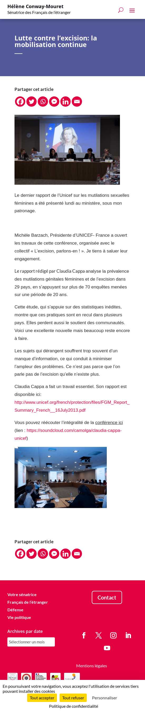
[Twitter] (31, 101)
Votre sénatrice (22, 594)
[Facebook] (20, 101)
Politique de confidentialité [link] (73, 706)
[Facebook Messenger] (54, 101)
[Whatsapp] (43, 101)
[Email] (77, 101)
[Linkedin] (65, 101)
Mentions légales (91, 665)
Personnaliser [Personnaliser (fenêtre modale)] (104, 697)
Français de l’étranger (27, 602)
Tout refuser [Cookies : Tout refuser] (73, 697)
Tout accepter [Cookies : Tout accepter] (42, 697)
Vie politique (19, 617)
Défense (15, 609)
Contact (107, 597)
